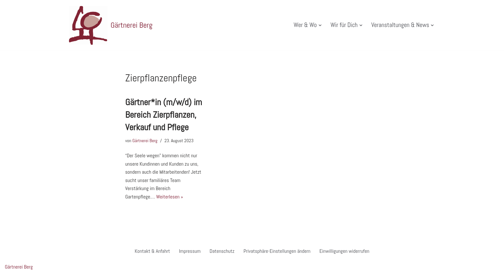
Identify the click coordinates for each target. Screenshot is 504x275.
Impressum (190, 251)
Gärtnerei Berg (145, 140)
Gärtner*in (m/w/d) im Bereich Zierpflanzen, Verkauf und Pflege (163, 114)
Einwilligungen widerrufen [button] (344, 251)
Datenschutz (222, 251)
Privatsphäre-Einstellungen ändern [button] (276, 251)
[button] (319, 25)
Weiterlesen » (169, 196)
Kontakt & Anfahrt (152, 251)
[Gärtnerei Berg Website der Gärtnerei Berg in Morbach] (110, 25)
